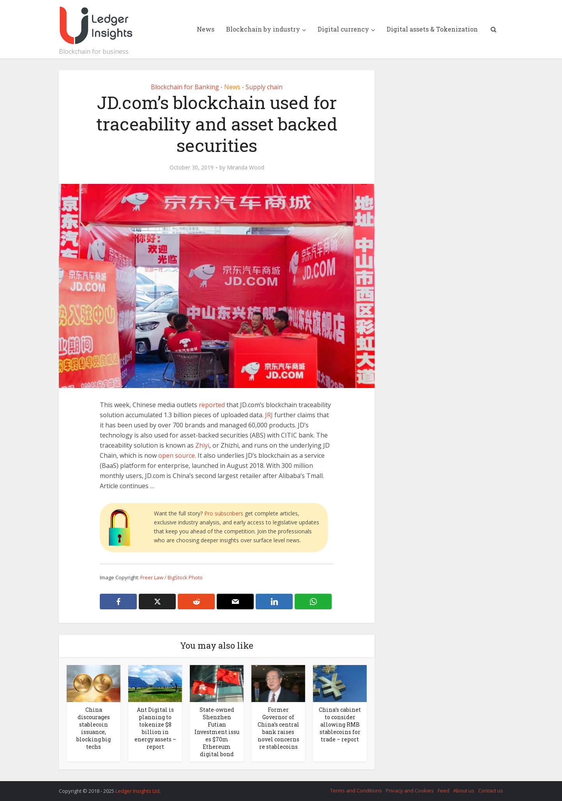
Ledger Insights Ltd (137, 790)
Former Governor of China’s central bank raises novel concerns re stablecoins (278, 728)
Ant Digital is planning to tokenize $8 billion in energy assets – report (155, 728)
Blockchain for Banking (185, 87)
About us (463, 790)
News (205, 29)
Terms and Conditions (356, 790)
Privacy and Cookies (410, 790)
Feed (443, 790)
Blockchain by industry (263, 29)
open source (176, 455)
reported (212, 404)
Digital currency (343, 29)
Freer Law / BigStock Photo (171, 577)
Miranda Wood (245, 167)
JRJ (269, 415)
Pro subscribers (223, 513)
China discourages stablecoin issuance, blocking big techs (93, 728)
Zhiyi (202, 445)
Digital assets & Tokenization (432, 29)
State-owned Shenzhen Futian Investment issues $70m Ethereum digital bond (216, 732)
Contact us (490, 790)
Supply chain (264, 87)
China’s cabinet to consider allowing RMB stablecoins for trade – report (340, 724)
